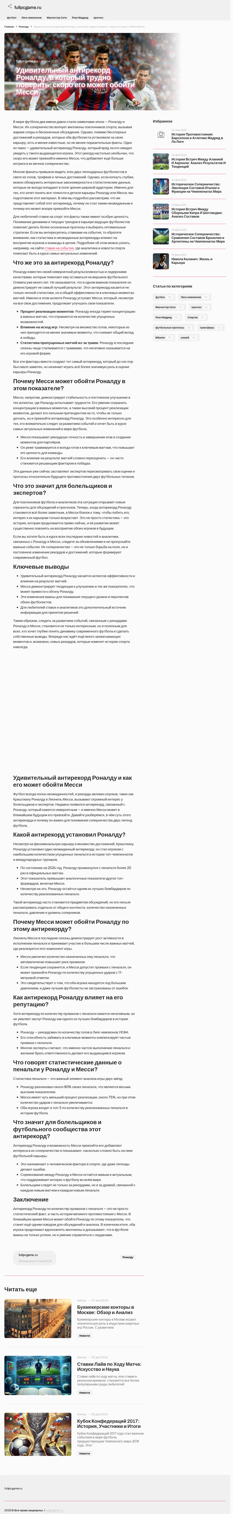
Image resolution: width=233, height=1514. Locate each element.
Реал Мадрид (80, 17)
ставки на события (59, 248)
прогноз (98, 17)
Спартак (196, 317)
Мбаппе (164, 337)
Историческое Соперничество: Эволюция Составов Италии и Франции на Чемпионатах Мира (197, 188)
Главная (9, 26)
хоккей (189, 337)
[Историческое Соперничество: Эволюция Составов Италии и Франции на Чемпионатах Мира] (161, 186)
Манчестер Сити (57, 17)
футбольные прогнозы (173, 327)
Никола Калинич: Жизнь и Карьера (192, 261)
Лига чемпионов (32, 17)
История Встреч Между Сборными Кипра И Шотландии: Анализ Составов (197, 213)
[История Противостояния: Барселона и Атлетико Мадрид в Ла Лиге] (161, 137)
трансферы (211, 327)
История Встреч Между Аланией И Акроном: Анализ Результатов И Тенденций (199, 163)
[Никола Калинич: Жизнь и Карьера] (161, 261)
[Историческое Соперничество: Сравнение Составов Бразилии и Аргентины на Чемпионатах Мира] (161, 236)
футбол (11, 17)
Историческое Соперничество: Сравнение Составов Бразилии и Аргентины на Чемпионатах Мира (198, 238)
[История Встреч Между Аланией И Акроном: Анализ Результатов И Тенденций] (161, 162)
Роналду (24, 26)
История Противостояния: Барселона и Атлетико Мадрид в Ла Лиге (197, 138)
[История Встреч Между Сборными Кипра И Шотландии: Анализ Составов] (161, 211)
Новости (84, 1337)
